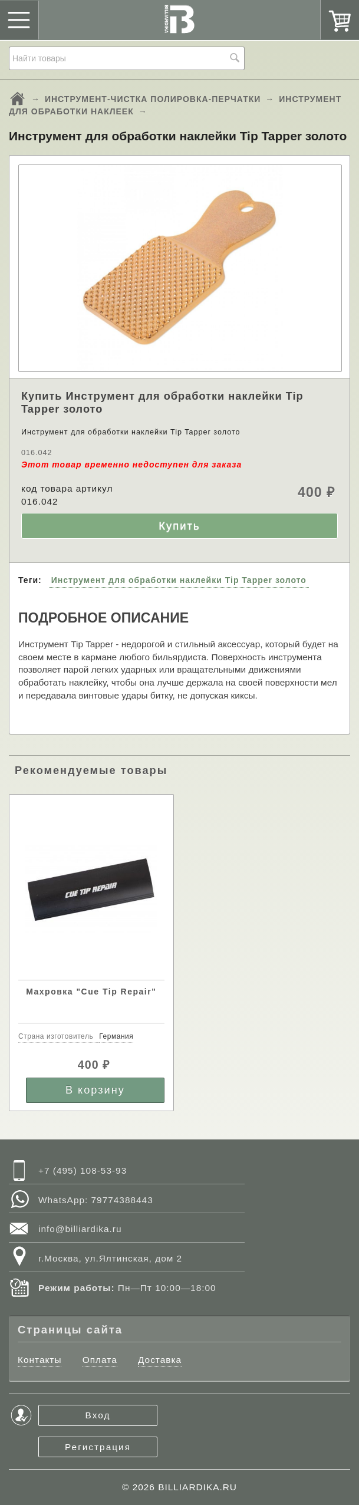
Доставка (160, 1360)
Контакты (39, 1360)
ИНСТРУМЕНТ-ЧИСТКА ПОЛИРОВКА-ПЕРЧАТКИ (153, 99)
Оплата (100, 1360)
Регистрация (98, 1447)
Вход (98, 1415)
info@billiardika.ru (80, 1229)
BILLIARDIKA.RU (197, 1487)
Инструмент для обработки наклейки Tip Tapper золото (179, 580)
